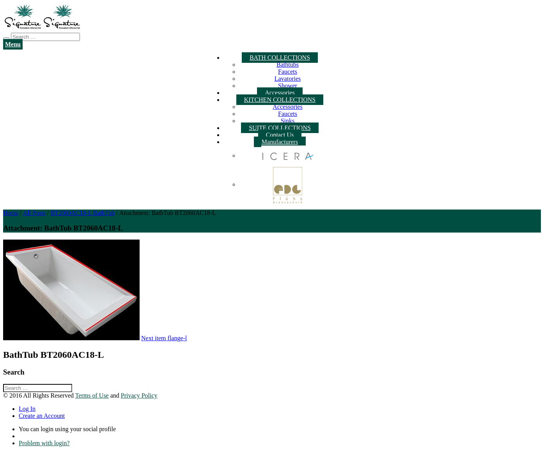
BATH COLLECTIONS (280, 57)
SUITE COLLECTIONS (280, 127)
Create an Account (42, 415)
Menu (13, 44)
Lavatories (288, 78)
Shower (287, 85)
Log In (27, 408)
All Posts (34, 213)
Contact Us (280, 134)
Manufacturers (280, 142)
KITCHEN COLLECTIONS (280, 99)
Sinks (288, 120)
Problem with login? (44, 443)
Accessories (279, 92)
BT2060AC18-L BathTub (82, 213)
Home (10, 213)
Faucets (287, 71)
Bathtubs (287, 64)
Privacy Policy (139, 395)
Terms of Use (92, 395)
